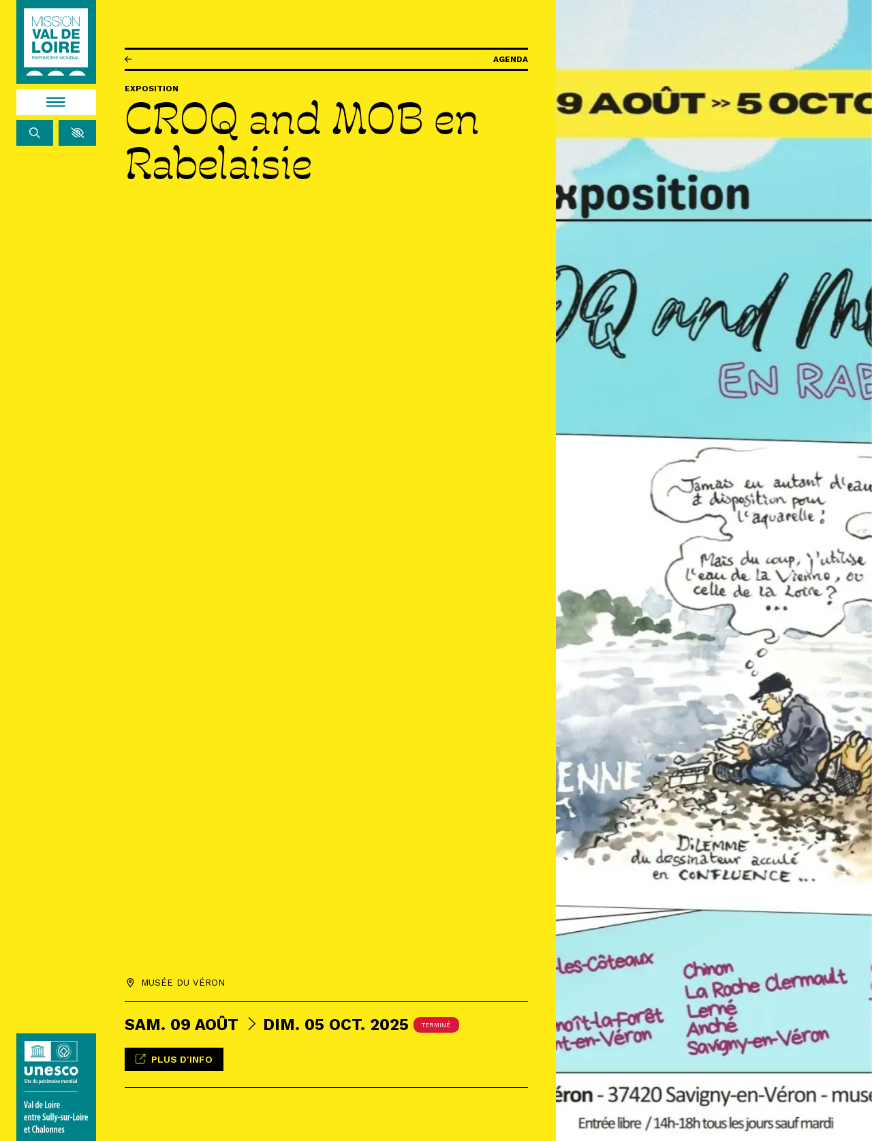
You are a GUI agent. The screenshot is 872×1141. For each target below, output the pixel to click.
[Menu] (56, 102)
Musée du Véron (183, 980)
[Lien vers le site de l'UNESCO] (56, 1087)
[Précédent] (128, 59)
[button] (77, 133)
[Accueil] (56, 42)
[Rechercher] (35, 133)
